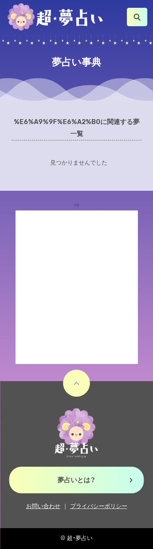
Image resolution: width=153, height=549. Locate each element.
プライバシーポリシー (98, 506)
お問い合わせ (43, 506)
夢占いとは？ (76, 480)
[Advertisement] (76, 287)
